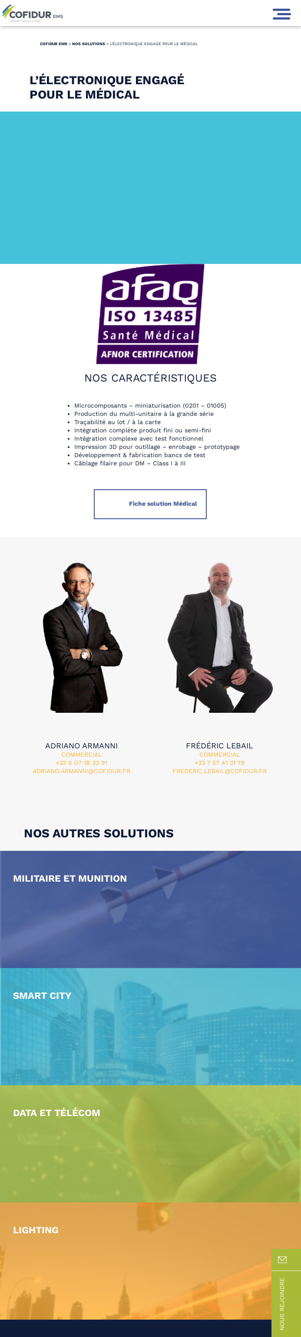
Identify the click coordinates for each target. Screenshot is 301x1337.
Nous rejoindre (289, 1304)
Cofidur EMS (53, 44)
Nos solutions (88, 44)
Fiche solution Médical (162, 503)
